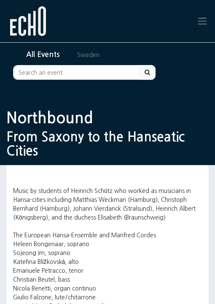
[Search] (147, 72)
